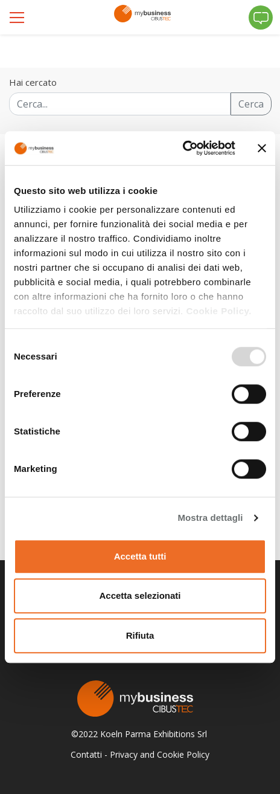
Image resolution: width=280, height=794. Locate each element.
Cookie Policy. (218, 311)
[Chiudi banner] (262, 148)
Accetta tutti (140, 556)
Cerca (251, 104)
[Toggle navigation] (18, 17)
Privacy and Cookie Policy (159, 754)
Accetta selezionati (139, 595)
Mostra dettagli (210, 517)
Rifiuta (140, 635)
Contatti (86, 754)
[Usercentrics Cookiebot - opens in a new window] (182, 148)
